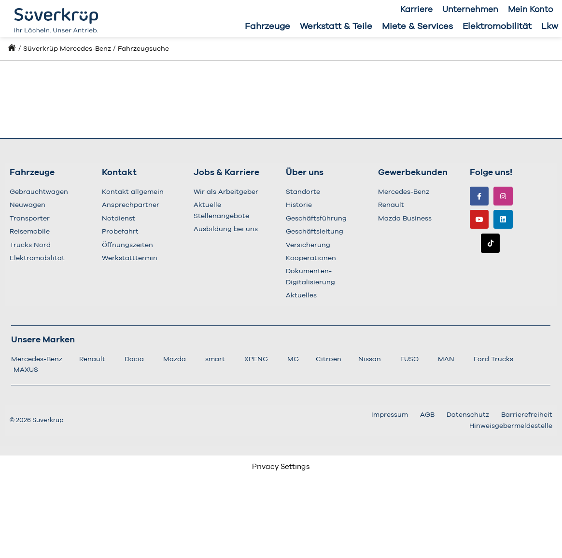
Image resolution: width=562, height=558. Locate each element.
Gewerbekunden (413, 172)
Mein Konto (530, 9)
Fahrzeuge (267, 26)
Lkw (549, 26)
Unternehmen (470, 9)
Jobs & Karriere (226, 172)
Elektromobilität (497, 26)
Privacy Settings (281, 466)
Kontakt (119, 172)
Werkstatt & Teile (336, 26)
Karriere (416, 9)
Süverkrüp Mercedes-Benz (67, 48)
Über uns (304, 172)
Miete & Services (417, 26)
